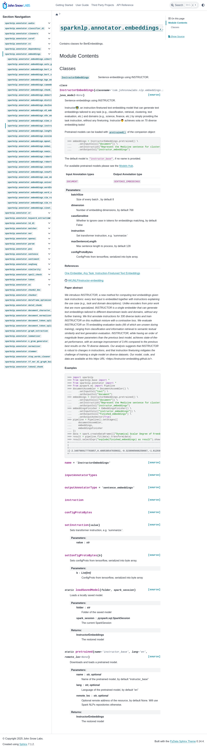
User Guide (82, 5)
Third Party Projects (102, 5)
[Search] (184, 5)
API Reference (125, 5)
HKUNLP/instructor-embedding (86, 280)
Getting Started (64, 5)
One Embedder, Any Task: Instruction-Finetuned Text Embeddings (102, 273)
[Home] (57, 14)
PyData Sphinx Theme (183, 741)
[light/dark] (203, 5)
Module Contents (177, 22)
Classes (175, 27)
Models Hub (126, 165)
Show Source (176, 36)
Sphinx (23, 744)
